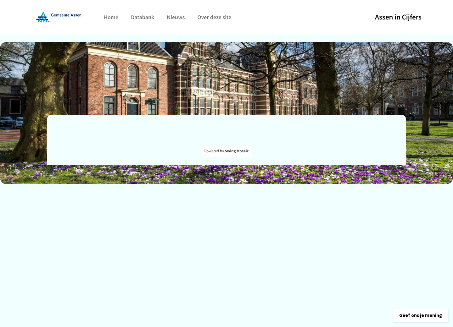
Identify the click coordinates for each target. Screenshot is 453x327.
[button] (416, 313)
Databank (142, 17)
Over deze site (214, 17)
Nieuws (176, 17)
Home (111, 17)
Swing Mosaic (237, 151)
